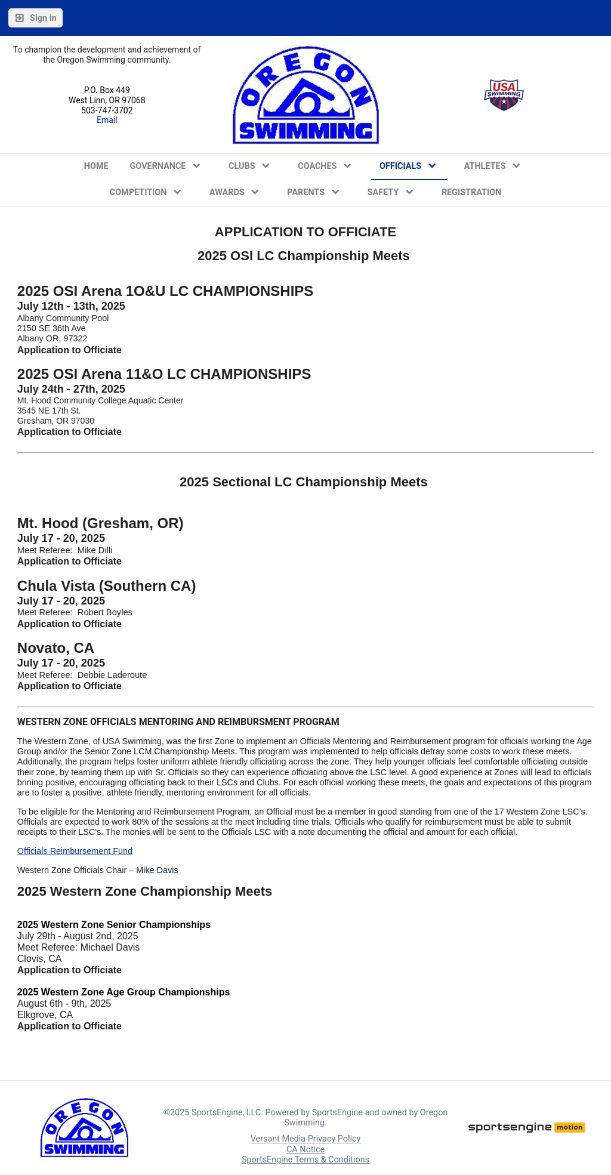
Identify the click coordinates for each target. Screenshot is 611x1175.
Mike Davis (157, 870)
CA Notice (305, 1150)
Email (107, 120)
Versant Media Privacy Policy (306, 1139)
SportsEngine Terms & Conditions (305, 1160)
